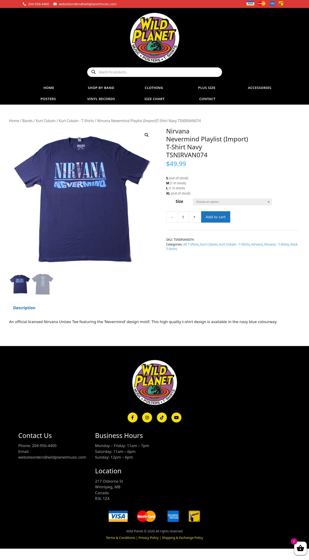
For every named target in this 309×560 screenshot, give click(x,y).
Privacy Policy (148, 537)
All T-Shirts (191, 244)
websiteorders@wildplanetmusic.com (87, 4)
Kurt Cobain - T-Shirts (76, 120)
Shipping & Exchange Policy (182, 537)
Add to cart (216, 216)
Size (179, 201)
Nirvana (257, 244)
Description (24, 307)
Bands (27, 120)
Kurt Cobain (46, 120)
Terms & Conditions (120, 537)
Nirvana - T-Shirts (276, 244)
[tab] (24, 308)
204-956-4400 (38, 4)
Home (14, 120)
